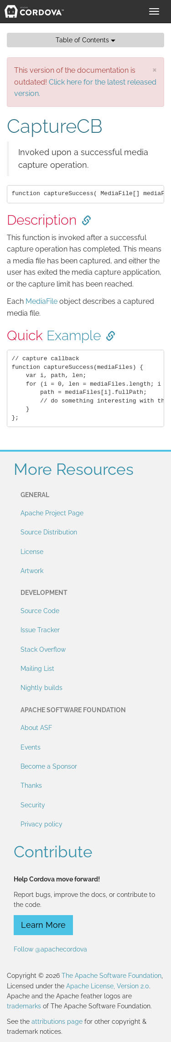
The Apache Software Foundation (111, 975)
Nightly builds (41, 687)
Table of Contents (85, 40)
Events (31, 747)
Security (33, 805)
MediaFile (41, 301)
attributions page (57, 1021)
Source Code (40, 610)
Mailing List (37, 668)
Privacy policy (41, 824)
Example (74, 335)
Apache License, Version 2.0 (107, 986)
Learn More (43, 925)
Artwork (32, 570)
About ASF (36, 727)
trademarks (24, 1006)
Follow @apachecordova (50, 949)
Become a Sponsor (49, 766)
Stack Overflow (43, 649)
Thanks (31, 785)
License (32, 551)
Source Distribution (49, 532)
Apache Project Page (52, 513)
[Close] (154, 69)
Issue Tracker (40, 630)
